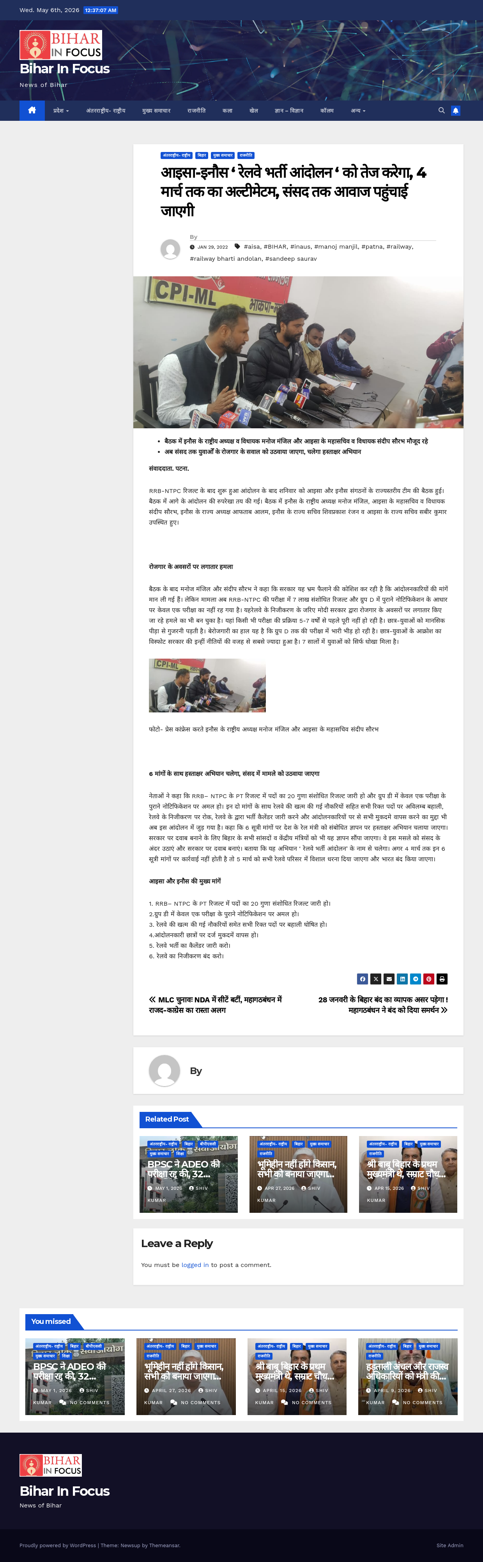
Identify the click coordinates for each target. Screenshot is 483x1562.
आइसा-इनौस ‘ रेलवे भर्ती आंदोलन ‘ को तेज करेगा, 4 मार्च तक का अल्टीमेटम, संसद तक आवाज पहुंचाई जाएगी (293, 191)
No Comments (90, 1402)
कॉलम (327, 110)
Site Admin (450, 1545)
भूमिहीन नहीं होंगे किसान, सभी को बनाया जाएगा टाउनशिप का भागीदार (296, 1174)
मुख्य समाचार (156, 110)
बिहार (202, 155)
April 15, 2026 (283, 1390)
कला (227, 110)
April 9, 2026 (393, 1390)
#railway (399, 246)
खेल (253, 110)
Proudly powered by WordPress (58, 1545)
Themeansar (164, 1545)
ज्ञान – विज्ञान (289, 110)
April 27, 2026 (172, 1390)
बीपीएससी (208, 1144)
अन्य (356, 110)
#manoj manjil (335, 246)
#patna (372, 246)
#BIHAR (275, 246)
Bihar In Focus (64, 68)
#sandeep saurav (291, 258)
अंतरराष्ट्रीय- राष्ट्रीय (106, 110)
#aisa (252, 246)
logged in (195, 1265)
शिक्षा (180, 1154)
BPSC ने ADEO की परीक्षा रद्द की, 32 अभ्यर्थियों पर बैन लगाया (185, 1174)
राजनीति (196, 110)
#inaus (300, 246)
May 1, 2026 (57, 1390)
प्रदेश (59, 110)
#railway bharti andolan (225, 258)
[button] (442, 110)
